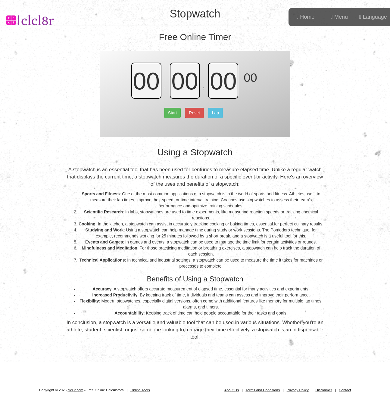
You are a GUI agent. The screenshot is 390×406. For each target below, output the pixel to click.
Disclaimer (324, 390)
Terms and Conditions (262, 390)
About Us (231, 390)
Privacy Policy (298, 390)
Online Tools (140, 390)
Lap (215, 112)
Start (172, 112)
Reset (194, 112)
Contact (345, 390)
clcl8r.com (75, 390)
